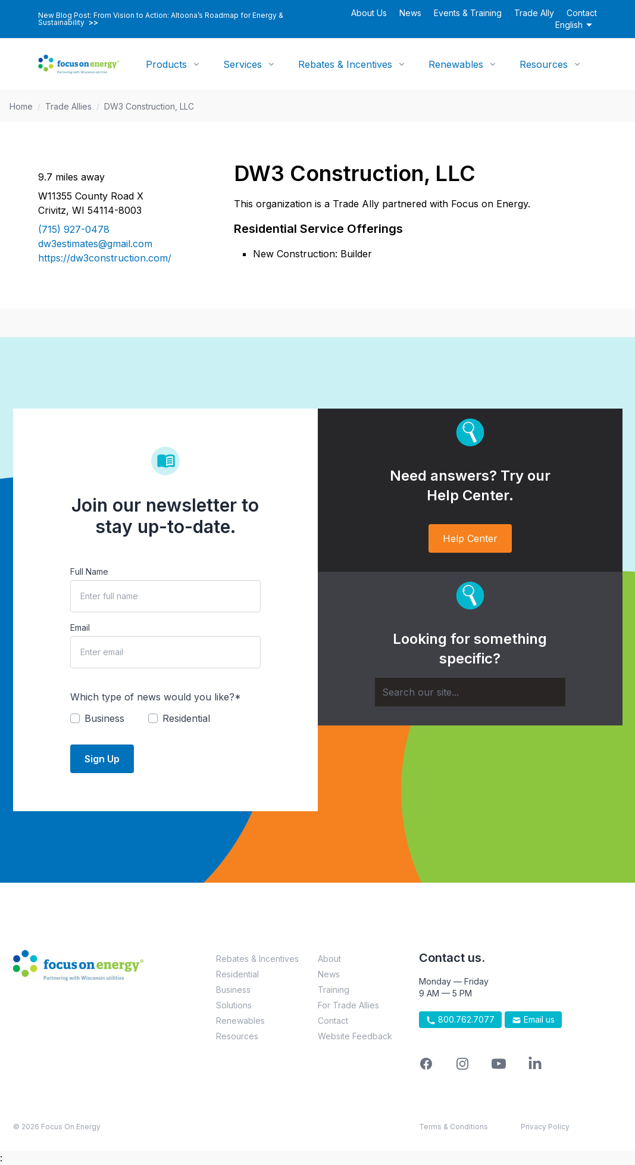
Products (166, 64)
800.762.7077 (460, 1019)
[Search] (470, 692)
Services (242, 64)
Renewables (455, 64)
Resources (544, 64)
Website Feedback (355, 1036)
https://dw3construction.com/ (104, 258)
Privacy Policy (545, 1126)
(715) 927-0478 (74, 229)
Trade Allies (68, 106)
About (329, 959)
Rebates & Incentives (345, 64)
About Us (369, 13)
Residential (237, 974)
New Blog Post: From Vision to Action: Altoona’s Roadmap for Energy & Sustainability (160, 19)
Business (233, 990)
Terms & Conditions (453, 1126)
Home (21, 106)
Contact (582, 13)
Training (333, 990)
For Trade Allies (348, 1005)
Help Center (470, 538)
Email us (533, 1019)
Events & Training (468, 13)
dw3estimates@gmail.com (95, 244)
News (410, 13)
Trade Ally (534, 13)
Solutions (234, 1005)
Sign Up (102, 759)
